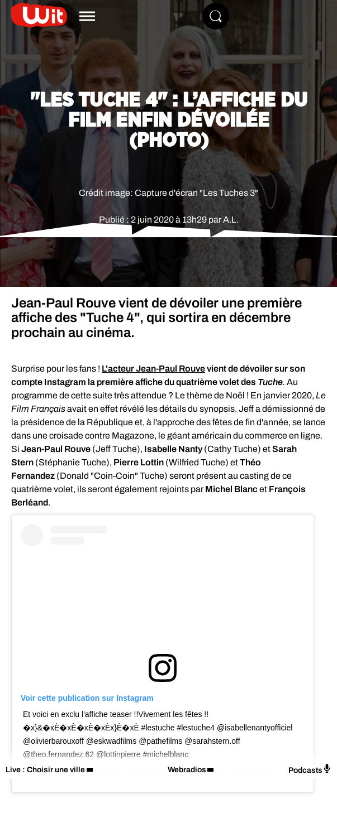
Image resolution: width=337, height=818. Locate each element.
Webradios (187, 770)
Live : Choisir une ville (45, 770)
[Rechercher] (215, 16)
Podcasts (309, 769)
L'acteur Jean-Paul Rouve (153, 368)
